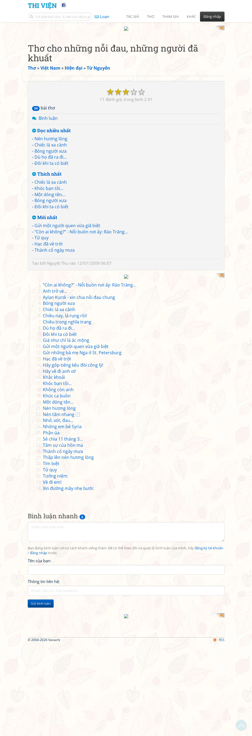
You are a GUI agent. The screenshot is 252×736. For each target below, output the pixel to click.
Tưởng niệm (55, 616)
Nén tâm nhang (58, 554)
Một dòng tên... (49, 265)
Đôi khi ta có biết (51, 234)
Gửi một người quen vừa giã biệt (67, 296)
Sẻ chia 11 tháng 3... (63, 579)
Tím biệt (51, 603)
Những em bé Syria (62, 567)
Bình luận (48, 189)
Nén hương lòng (50, 209)
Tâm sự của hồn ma (63, 585)
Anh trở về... (55, 431)
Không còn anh (58, 530)
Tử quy (41, 308)
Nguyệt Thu (57, 333)
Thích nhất (46, 244)
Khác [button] (191, 16)
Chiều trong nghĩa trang (67, 462)
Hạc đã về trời (48, 315)
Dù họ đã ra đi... (50, 228)
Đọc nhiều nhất (51, 201)
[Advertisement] (126, 63)
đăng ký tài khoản (209, 688)
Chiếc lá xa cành (50, 215)
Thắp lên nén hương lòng (68, 597)
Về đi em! (52, 622)
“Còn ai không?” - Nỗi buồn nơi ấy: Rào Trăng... (81, 302)
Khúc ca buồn (57, 536)
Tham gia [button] (170, 16)
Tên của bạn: (39, 700)
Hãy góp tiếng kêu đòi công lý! (73, 505)
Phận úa (51, 573)
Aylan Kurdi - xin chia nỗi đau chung (79, 437)
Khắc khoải (54, 517)
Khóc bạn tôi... (48, 259)
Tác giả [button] (132, 16)
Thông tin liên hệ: (44, 721)
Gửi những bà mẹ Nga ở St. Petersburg (82, 493)
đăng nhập (38, 693)
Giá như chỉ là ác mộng (66, 480)
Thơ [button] (150, 16)
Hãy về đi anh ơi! (59, 511)
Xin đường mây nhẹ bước (68, 628)
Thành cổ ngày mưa (54, 321)
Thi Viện (42, 5)
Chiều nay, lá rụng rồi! (65, 456)
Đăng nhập (212, 16)
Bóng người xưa (50, 221)
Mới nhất (44, 288)
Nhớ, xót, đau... (58, 560)
